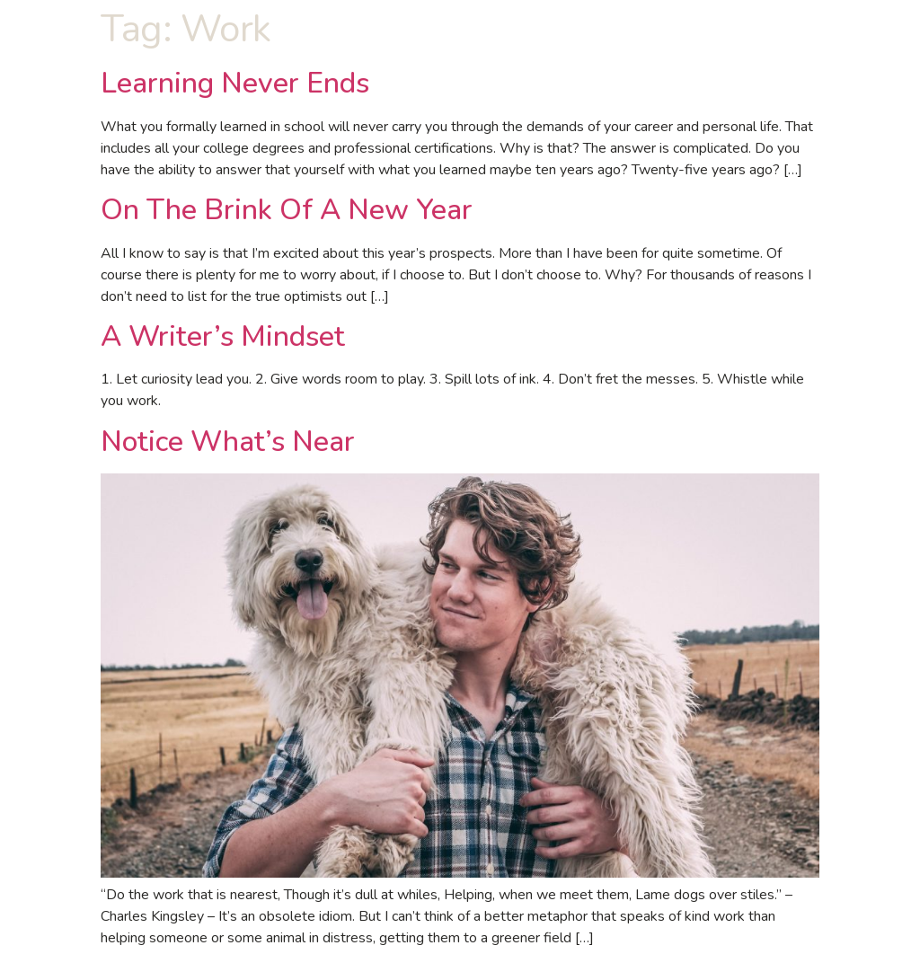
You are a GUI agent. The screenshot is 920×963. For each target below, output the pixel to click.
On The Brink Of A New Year (287, 209)
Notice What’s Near (228, 441)
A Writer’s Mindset (223, 336)
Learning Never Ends (235, 83)
